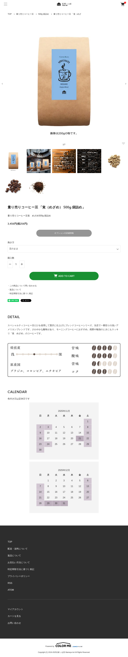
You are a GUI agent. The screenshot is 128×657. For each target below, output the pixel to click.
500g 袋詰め (43, 14)
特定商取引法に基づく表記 (21, 569)
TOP (10, 14)
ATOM (11, 590)
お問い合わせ (14, 623)
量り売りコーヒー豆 (25, 14)
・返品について (14, 289)
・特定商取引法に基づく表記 (20, 293)
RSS (10, 583)
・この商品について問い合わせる (22, 286)
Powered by (64, 644)
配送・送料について (18, 549)
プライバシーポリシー (19, 576)
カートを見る (14, 616)
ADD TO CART (64, 275)
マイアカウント (15, 609)
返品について (14, 555)
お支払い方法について (19, 562)
